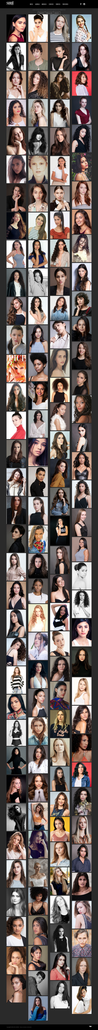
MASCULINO (49, 13)
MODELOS (44, 4)
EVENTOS (58, 4)
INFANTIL (56, 13)
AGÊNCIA (37, 4)
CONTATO (51, 4)
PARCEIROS (65, 4)
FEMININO (41, 13)
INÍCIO (31, 4)
